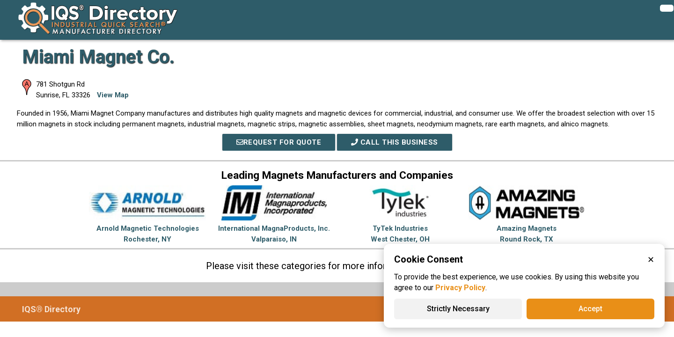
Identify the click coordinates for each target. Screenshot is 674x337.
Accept (590, 308)
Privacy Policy (460, 287)
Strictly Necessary (458, 308)
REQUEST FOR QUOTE (279, 142)
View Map (113, 95)
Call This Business (394, 142)
